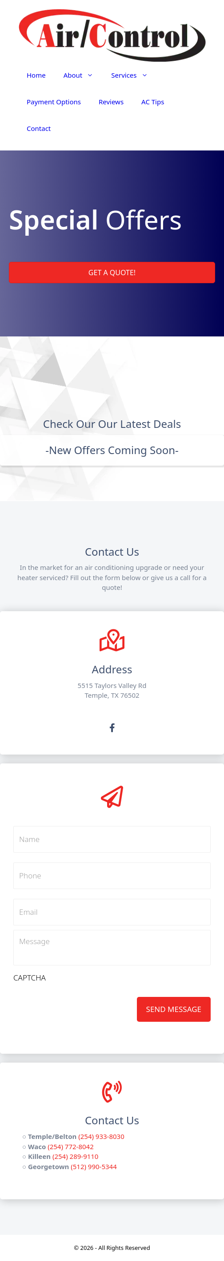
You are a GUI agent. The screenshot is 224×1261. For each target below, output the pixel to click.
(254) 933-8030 (101, 1136)
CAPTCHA (29, 978)
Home (36, 75)
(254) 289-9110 (75, 1156)
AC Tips (152, 101)
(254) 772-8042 (71, 1146)
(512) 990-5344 (94, 1166)
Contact (39, 128)
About (83, 75)
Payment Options (54, 101)
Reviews (111, 101)
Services (133, 75)
